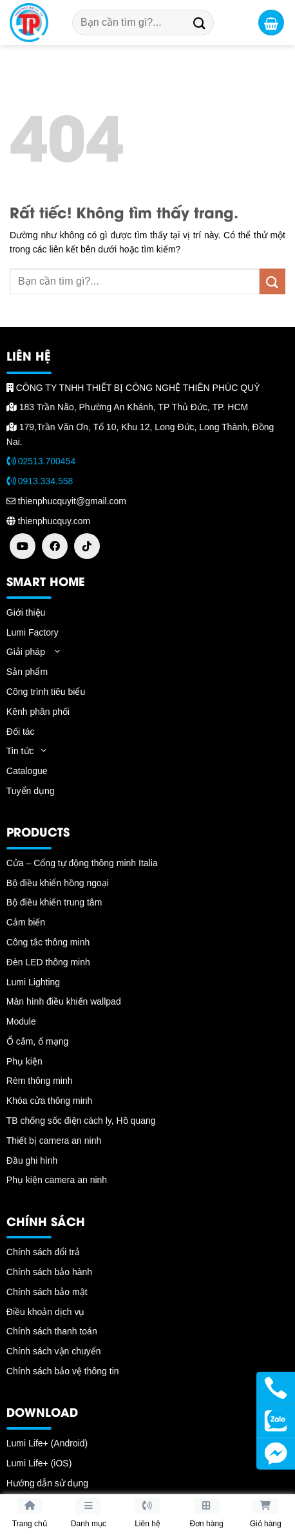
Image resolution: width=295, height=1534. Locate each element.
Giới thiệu (26, 612)
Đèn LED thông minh (48, 962)
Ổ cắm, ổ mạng (37, 1041)
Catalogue (27, 771)
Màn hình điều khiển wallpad (63, 1001)
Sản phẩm (27, 672)
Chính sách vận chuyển (53, 1351)
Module (21, 1021)
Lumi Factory (32, 632)
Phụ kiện (24, 1061)
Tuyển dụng (30, 791)
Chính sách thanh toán (51, 1331)
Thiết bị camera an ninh (53, 1140)
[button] (271, 22)
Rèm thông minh (39, 1080)
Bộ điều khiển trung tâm (54, 902)
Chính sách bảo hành (49, 1272)
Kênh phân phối (38, 711)
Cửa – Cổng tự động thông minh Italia (82, 863)
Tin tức (20, 751)
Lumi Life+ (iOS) (39, 1463)
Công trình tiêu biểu (45, 692)
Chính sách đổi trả (43, 1252)
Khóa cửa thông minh (49, 1100)
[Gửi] (200, 22)
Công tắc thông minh (48, 942)
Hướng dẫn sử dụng (47, 1483)
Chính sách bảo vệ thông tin (62, 1371)
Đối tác (20, 731)
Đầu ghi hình (32, 1160)
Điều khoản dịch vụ (45, 1312)
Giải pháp (25, 652)
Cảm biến (25, 922)
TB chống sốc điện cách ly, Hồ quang (81, 1120)
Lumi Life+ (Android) (47, 1443)
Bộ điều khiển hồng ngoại (57, 883)
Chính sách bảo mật (47, 1292)
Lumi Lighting (33, 982)
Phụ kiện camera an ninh (56, 1180)
